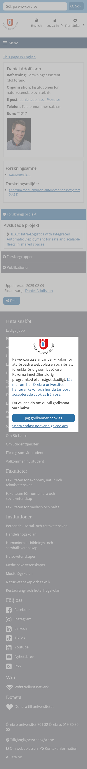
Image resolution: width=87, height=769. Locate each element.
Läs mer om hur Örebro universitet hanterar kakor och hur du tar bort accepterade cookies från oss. (42, 387)
